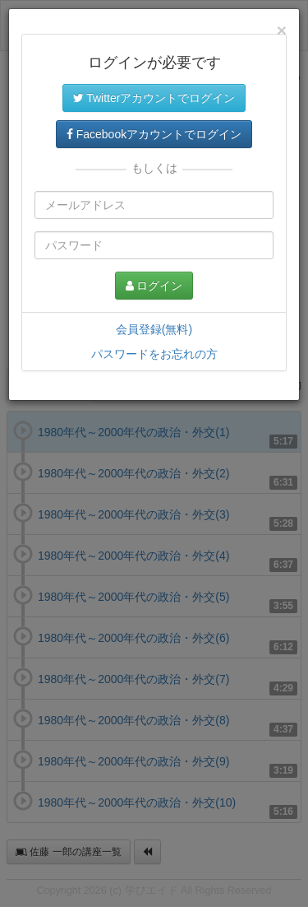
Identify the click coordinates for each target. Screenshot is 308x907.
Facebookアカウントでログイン (154, 134)
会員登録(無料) (154, 329)
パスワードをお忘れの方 (154, 353)
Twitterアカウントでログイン (154, 98)
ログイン (154, 285)
